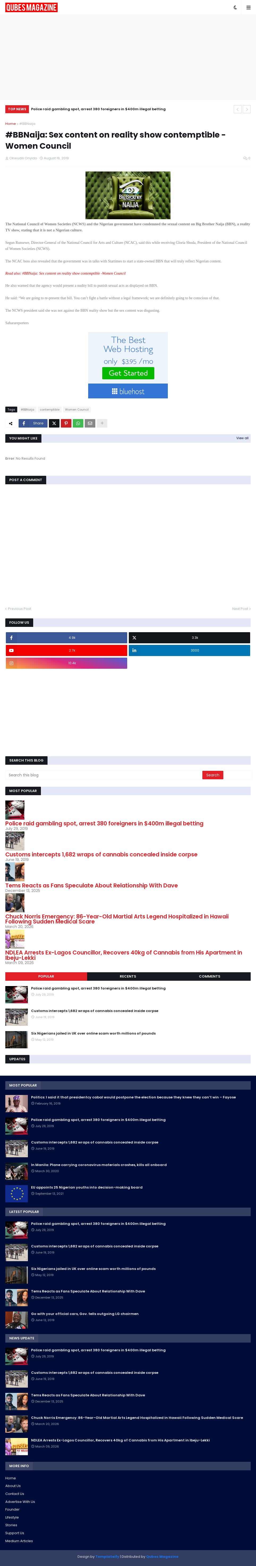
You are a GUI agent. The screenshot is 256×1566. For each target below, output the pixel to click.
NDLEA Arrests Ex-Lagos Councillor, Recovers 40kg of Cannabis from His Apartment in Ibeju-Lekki (123, 955)
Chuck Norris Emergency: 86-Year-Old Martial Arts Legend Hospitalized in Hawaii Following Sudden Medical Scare (117, 919)
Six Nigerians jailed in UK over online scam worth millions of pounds (93, 1033)
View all (242, 438)
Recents (128, 976)
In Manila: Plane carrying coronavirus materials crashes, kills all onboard (99, 1165)
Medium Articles (19, 1540)
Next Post (240, 608)
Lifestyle (12, 1517)
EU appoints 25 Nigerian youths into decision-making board (87, 1187)
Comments (209, 976)
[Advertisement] (128, 57)
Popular (46, 976)
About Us (13, 1485)
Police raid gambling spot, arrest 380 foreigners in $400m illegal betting (98, 109)
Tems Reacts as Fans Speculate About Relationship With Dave (91, 885)
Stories (11, 1525)
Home (10, 123)
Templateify (107, 1556)
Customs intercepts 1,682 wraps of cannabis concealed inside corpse (101, 854)
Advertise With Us (20, 1501)
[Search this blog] (104, 775)
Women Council (77, 409)
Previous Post (19, 608)
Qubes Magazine (162, 1556)
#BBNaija (27, 123)
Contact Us (14, 1493)
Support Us (14, 1533)
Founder (12, 1509)
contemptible (49, 409)
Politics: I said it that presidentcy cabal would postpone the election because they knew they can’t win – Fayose (133, 1097)
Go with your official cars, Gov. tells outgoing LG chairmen (85, 1314)
